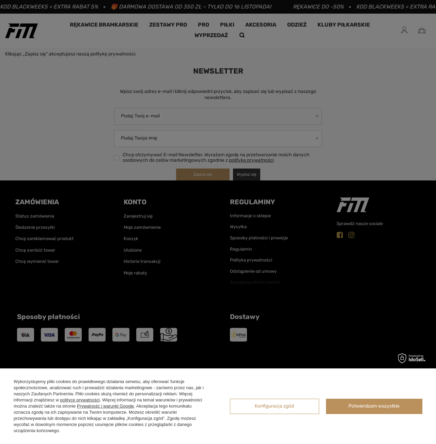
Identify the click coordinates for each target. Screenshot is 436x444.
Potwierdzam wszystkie (374, 406)
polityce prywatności (80, 399)
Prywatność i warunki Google (105, 406)
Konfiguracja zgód (274, 406)
